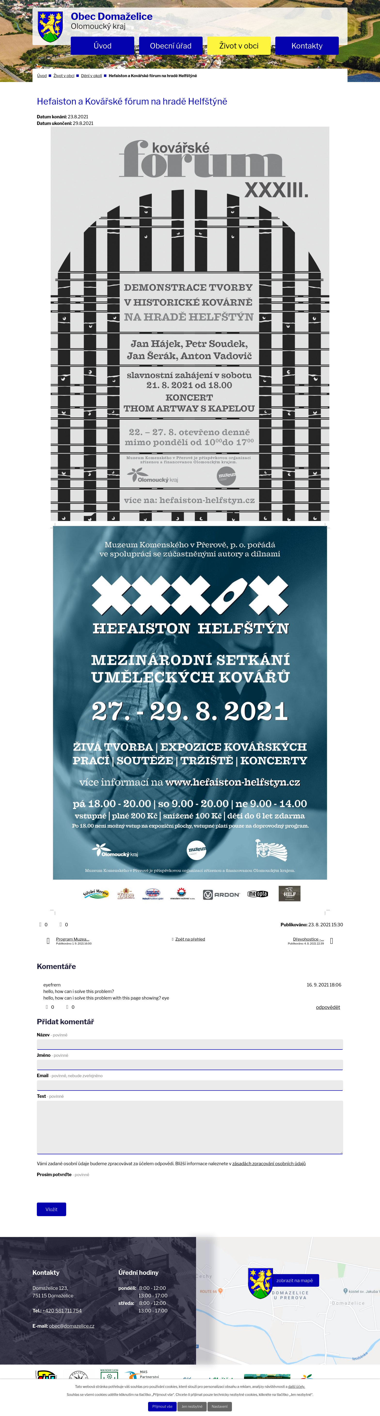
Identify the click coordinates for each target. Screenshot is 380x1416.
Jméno (52, 1055)
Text (50, 1096)
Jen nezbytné (192, 1406)
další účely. (296, 1385)
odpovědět (328, 1007)
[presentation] (74, 1190)
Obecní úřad (171, 45)
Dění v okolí (91, 75)
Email (70, 1075)
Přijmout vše (158, 1406)
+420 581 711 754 (62, 1313)
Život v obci (239, 45)
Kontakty (307, 45)
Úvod (102, 45)
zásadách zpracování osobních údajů (269, 1163)
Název (52, 1034)
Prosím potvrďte (63, 1174)
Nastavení (224, 1406)
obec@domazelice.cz (71, 1328)
